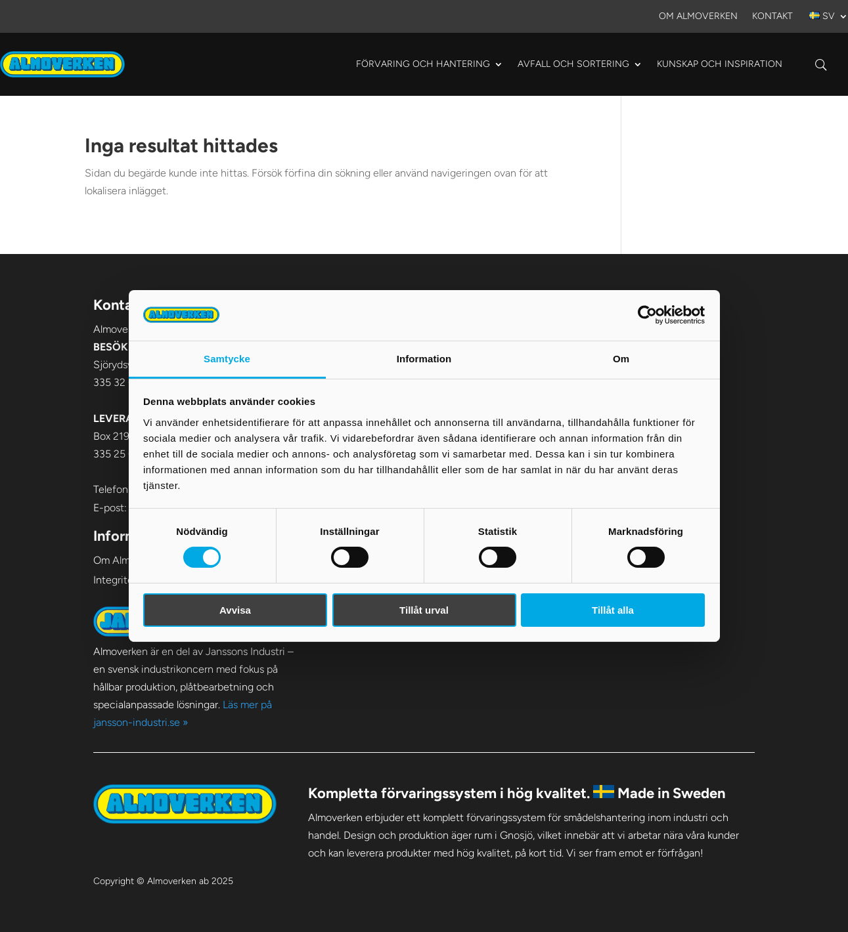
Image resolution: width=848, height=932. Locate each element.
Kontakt (772, 17)
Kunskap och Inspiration (719, 64)
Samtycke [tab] (227, 358)
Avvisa (235, 610)
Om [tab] (621, 358)
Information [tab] (424, 358)
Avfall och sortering (573, 64)
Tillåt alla (613, 610)
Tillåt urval (424, 610)
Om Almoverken (698, 17)
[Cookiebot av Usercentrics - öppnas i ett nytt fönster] (647, 315)
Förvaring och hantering (423, 64)
